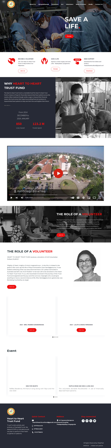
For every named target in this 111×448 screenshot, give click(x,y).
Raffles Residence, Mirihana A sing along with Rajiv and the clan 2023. (31, 390)
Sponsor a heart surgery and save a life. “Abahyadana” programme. (61, 62)
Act (62, 4)
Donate (69, 36)
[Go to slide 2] (54, 337)
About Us (33, 4)
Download (89, 71)
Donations (55, 4)
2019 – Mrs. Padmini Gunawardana (32, 324)
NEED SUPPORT (89, 59)
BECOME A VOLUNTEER (25, 59)
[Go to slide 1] (52, 337)
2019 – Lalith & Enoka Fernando (81, 324)
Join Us (22, 71)
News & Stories (81, 4)
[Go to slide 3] (56, 337)
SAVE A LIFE (55, 59)
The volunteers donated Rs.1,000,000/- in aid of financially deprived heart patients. (81, 390)
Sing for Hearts (32, 386)
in (90, 421)
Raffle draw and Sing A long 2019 (81, 386)
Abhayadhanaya (43, 4)
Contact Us (99, 4)
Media (91, 4)
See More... (7, 105)
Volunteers (69, 4)
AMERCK (86, 445)
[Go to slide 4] (57, 337)
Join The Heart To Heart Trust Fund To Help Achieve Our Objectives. (26, 63)
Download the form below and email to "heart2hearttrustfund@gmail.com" (94, 63)
